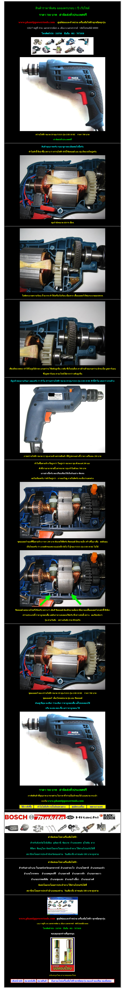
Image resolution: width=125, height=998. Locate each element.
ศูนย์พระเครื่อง (78, 807)
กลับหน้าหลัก (17, 981)
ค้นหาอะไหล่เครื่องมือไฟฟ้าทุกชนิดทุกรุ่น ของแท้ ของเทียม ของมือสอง (81, 981)
